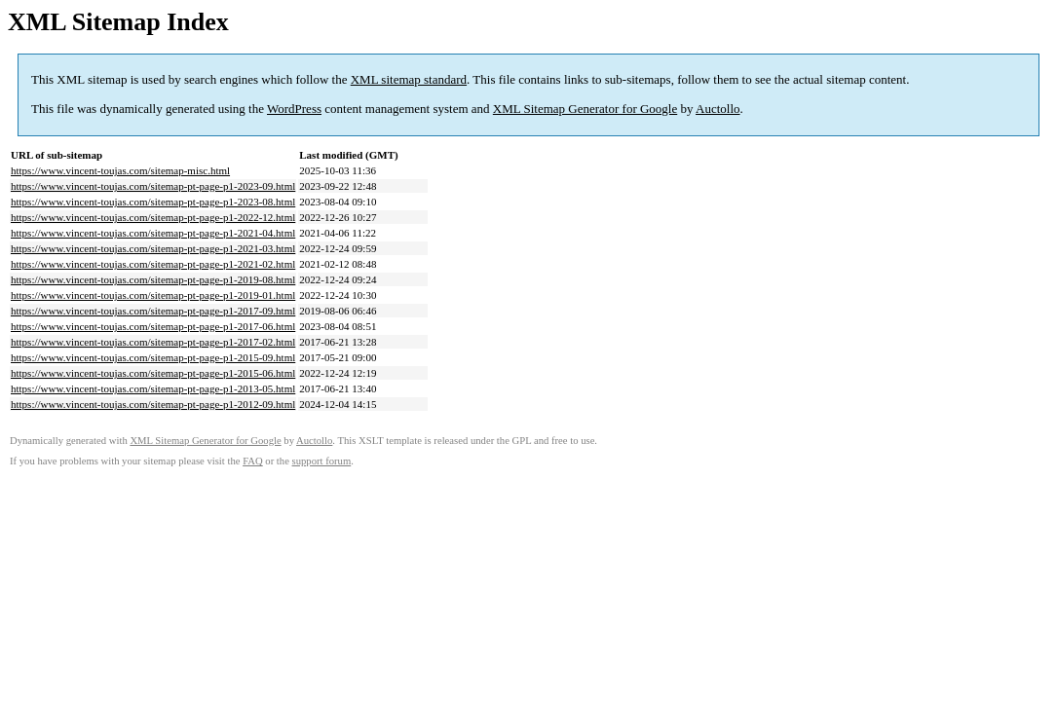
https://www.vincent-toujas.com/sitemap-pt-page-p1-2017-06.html (153, 326)
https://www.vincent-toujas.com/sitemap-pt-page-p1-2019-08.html (153, 279)
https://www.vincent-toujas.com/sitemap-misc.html (120, 170)
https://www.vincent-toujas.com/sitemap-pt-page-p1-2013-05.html (153, 388)
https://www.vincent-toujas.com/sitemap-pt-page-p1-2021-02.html (153, 264)
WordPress (294, 108)
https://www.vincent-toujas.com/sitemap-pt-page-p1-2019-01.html (153, 295)
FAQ (253, 461)
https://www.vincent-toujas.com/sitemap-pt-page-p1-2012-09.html (153, 404)
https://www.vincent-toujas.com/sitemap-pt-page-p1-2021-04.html (153, 233)
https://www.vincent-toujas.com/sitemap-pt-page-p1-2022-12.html (153, 217)
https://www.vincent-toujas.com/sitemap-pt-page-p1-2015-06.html (153, 373)
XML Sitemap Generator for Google (585, 108)
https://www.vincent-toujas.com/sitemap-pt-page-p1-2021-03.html (153, 248)
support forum (322, 461)
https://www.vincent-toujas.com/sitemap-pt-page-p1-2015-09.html (153, 357)
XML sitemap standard (409, 79)
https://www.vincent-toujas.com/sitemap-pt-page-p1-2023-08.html (153, 201)
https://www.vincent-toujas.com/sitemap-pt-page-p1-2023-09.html (153, 186)
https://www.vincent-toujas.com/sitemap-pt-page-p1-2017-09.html (153, 310)
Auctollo (718, 108)
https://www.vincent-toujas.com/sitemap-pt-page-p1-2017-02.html (153, 342)
